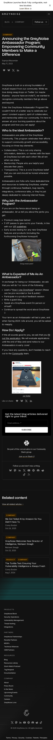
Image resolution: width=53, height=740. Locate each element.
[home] (11, 14)
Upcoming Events (10, 692)
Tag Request (9, 670)
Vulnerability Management (14, 620)
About (6, 682)
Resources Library (11, 663)
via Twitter (26, 396)
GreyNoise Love (10, 702)
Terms (8, 738)
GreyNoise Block (10, 614)
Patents (36, 738)
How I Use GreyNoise (22, 290)
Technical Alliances (11, 647)
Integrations (8, 627)
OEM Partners (9, 650)
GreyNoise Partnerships (13, 637)
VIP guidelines (19, 226)
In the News (8, 689)
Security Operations (11, 617)
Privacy (14, 738)
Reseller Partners (10, 640)
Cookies (29, 738)
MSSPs (6, 643)
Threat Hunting (9, 624)
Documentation (10, 673)
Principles (43, 738)
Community (17, 353)
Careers (7, 699)
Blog (7, 22)
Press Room (8, 686)
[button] (49, 14)
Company (19, 22)
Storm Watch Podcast (12, 666)
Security (21, 738)
